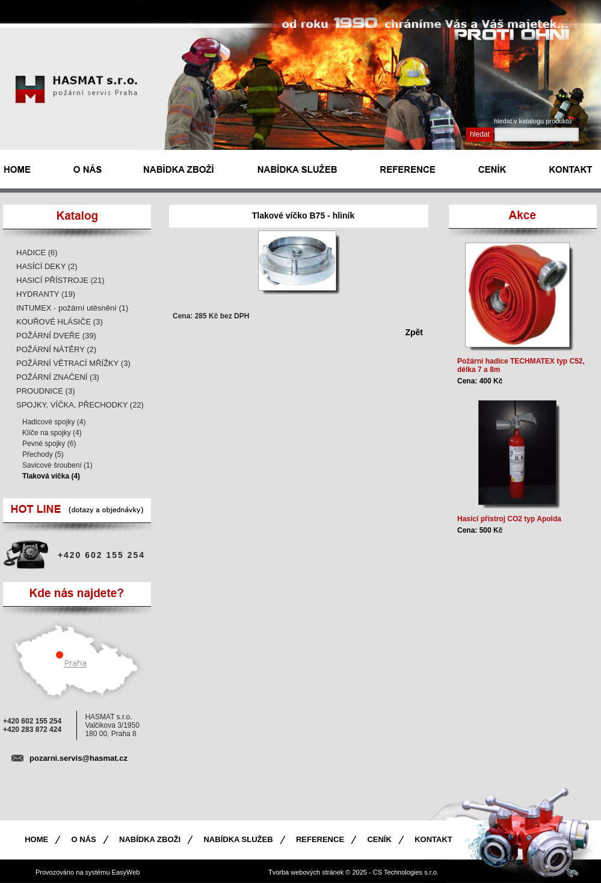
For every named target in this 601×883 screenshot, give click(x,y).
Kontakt (433, 839)
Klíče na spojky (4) (52, 433)
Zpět (414, 332)
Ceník (379, 839)
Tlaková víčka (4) (51, 476)
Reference (320, 839)
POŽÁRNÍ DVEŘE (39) (56, 335)
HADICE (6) (37, 252)
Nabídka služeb (238, 839)
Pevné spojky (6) (49, 443)
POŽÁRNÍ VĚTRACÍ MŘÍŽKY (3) (73, 363)
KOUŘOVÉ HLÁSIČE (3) (59, 321)
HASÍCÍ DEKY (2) (47, 266)
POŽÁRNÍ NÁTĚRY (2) (56, 349)
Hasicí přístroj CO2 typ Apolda (509, 519)
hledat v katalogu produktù (533, 121)
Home (36, 839)
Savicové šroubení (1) (57, 465)
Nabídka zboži (149, 839)
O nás (84, 839)
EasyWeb (126, 872)
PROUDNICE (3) (45, 390)
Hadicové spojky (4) (53, 422)
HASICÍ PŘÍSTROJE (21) (60, 280)
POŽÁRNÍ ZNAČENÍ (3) (57, 377)
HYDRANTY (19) (45, 294)
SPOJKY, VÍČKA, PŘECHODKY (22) (80, 404)
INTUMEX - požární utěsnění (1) (72, 307)
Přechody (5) (43, 454)
